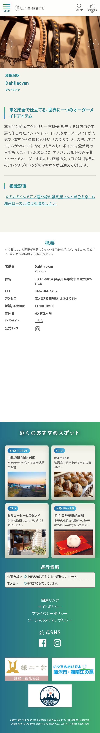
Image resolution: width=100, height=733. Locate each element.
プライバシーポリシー (50, 613)
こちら (39, 320)
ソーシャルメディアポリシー (50, 620)
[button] (93, 44)
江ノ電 (12, 583)
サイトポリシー (50, 606)
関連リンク (50, 600)
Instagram (37, 329)
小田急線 (14, 576)
